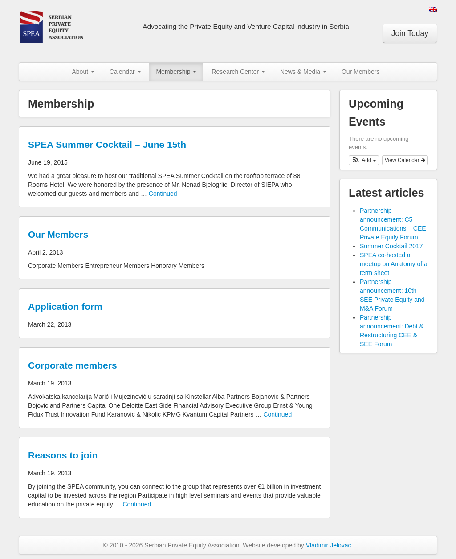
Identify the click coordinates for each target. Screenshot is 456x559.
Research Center (238, 71)
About (83, 71)
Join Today (409, 33)
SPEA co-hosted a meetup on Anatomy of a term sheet (394, 263)
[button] (364, 160)
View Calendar (405, 160)
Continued (163, 193)
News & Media (303, 71)
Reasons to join (63, 455)
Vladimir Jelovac (328, 545)
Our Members (361, 71)
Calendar (125, 71)
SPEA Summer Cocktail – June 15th (107, 144)
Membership (176, 71)
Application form (65, 306)
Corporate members (72, 365)
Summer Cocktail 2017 (391, 246)
